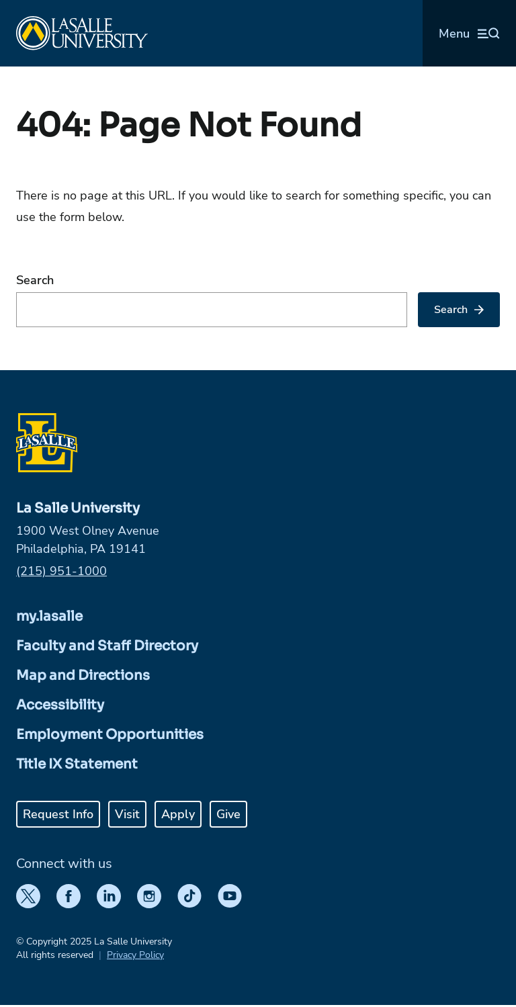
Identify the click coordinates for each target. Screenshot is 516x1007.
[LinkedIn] (109, 896)
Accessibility (60, 705)
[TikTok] (189, 896)
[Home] (82, 33)
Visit (127, 814)
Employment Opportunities (110, 734)
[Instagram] (149, 896)
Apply (178, 814)
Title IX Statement (77, 764)
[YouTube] (230, 896)
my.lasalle (49, 616)
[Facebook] (68, 896)
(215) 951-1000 (61, 571)
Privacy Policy (135, 955)
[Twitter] (28, 896)
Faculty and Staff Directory (107, 646)
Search (35, 280)
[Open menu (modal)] (469, 33)
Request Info (58, 814)
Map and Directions (83, 675)
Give (228, 814)
